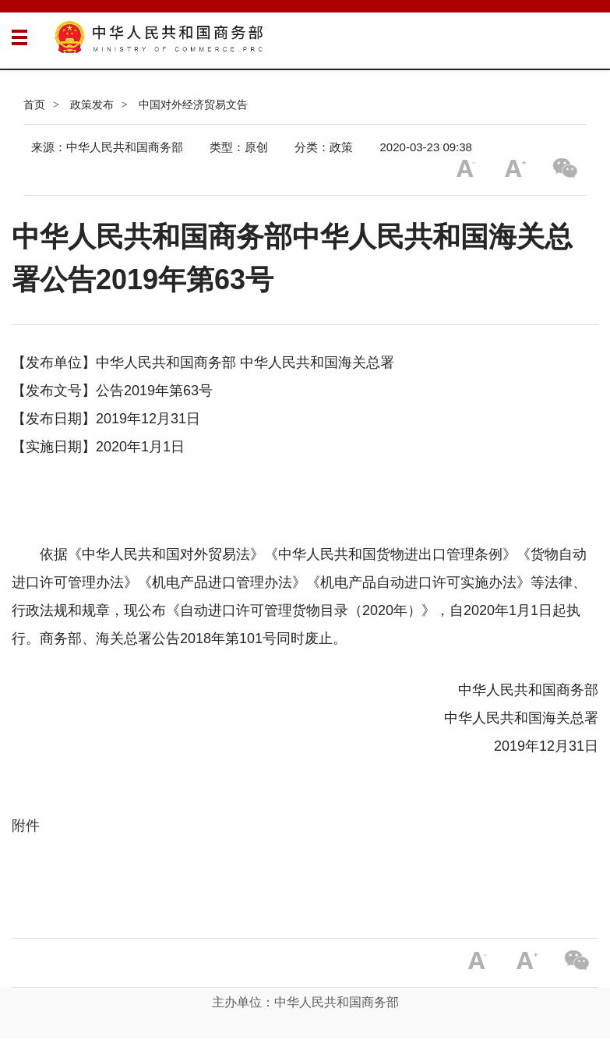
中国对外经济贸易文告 (193, 104)
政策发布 (92, 104)
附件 (26, 825)
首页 (34, 104)
